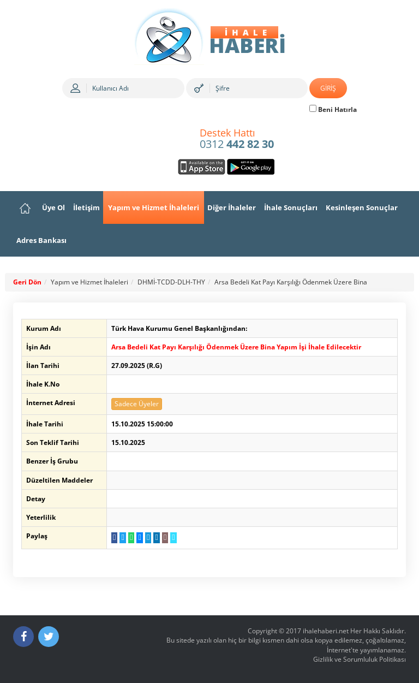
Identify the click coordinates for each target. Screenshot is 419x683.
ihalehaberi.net (326, 631)
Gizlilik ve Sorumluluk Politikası (359, 659)
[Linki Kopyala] (173, 537)
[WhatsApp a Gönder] (131, 537)
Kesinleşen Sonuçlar (362, 207)
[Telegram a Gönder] (148, 537)
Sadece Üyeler (137, 403)
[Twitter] (48, 636)
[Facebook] (23, 636)
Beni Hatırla (333, 109)
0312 (237, 139)
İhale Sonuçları (291, 207)
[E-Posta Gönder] (165, 537)
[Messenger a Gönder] (139, 537)
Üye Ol (53, 207)
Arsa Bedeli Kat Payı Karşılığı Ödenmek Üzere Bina (290, 282)
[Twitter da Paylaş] (122, 537)
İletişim (86, 207)
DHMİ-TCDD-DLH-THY (171, 282)
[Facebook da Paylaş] (114, 537)
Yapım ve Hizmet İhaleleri (153, 207)
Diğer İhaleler (231, 207)
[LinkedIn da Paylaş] (156, 537)
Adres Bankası (41, 240)
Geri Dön (27, 282)
